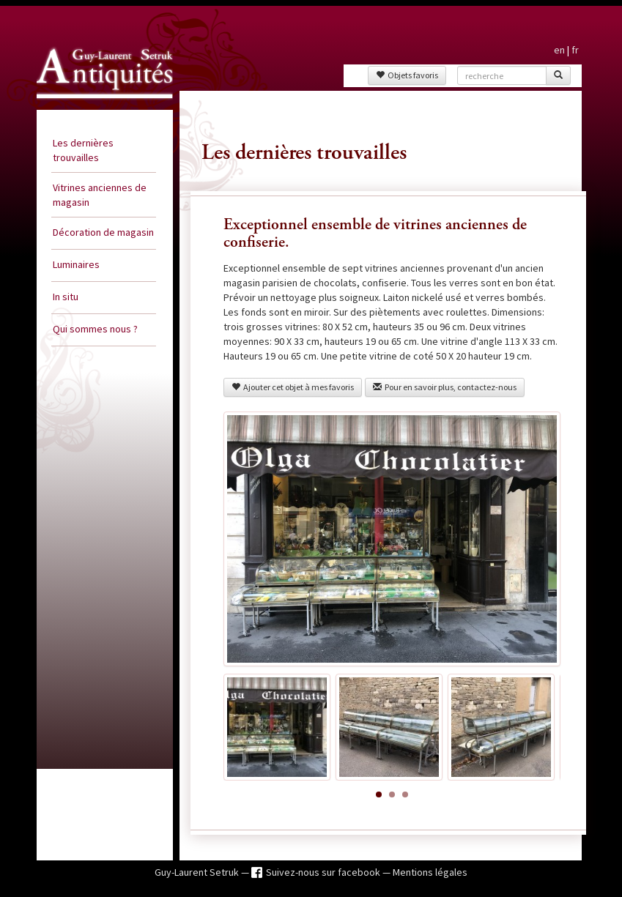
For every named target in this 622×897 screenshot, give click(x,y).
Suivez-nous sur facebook (324, 872)
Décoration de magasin (103, 232)
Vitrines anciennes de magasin (100, 195)
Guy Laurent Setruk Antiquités (89, 105)
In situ (65, 296)
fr (575, 49)
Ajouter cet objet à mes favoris (293, 386)
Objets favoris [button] (407, 75)
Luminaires (76, 264)
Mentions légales (430, 872)
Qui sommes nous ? (95, 328)
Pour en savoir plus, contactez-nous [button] (445, 386)
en (559, 49)
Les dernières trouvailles (83, 150)
